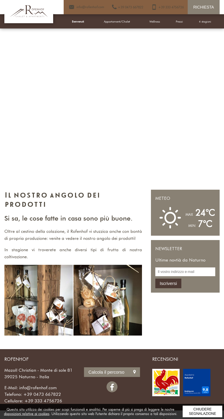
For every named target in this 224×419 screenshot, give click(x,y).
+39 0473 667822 (42, 394)
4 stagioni (205, 21)
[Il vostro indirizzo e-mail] (185, 271)
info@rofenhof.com (38, 387)
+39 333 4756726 (43, 400)
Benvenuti (78, 21)
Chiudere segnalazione (202, 411)
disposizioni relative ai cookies (26, 413)
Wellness (154, 21)
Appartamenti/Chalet (117, 21)
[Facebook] (112, 386)
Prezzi (179, 21)
